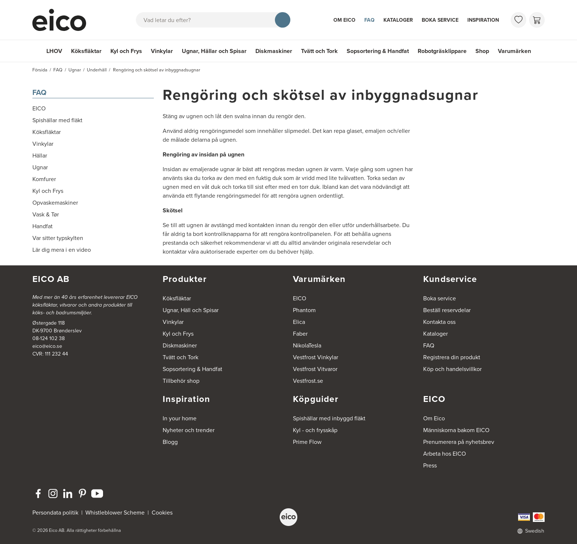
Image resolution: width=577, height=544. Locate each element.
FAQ (369, 20)
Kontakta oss (439, 322)
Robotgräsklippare (442, 51)
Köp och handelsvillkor (452, 369)
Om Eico (344, 20)
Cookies (162, 512)
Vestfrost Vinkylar (315, 357)
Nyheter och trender (189, 430)
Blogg (170, 442)
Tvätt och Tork (319, 51)
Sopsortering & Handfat (378, 51)
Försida (39, 70)
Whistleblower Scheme (115, 512)
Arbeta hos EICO (444, 453)
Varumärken (514, 51)
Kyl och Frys (126, 51)
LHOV (54, 51)
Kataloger (398, 20)
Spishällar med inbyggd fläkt (329, 418)
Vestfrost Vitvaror (315, 369)
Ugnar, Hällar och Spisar (214, 51)
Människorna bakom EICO (456, 430)
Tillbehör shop (181, 381)
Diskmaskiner (273, 51)
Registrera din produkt (451, 357)
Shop (482, 51)
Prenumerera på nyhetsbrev (458, 442)
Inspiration (483, 20)
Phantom (304, 310)
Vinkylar (162, 51)
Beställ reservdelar (447, 310)
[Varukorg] (537, 20)
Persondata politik (55, 512)
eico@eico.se (47, 346)
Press (430, 465)
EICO (299, 298)
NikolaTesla (307, 345)
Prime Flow (307, 442)
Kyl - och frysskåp (315, 430)
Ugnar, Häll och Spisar (191, 310)
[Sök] (282, 20)
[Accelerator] (62, 20)
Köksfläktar (86, 51)
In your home (180, 418)
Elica (299, 322)
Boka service (440, 20)
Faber (300, 333)
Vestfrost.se (308, 381)
